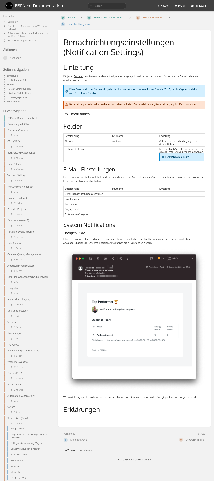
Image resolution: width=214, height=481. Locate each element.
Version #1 (10, 22)
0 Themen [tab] (70, 450)
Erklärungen (13, 101)
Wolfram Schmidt (17, 36)
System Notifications (19, 92)
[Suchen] (91, 5)
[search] (107, 6)
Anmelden (198, 5)
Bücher (180, 5)
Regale (162, 5)
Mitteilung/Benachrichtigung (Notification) (166, 104)
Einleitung (12, 75)
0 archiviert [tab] (86, 450)
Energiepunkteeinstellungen (172, 397)
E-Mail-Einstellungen (19, 88)
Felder (10, 84)
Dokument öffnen (20, 79)
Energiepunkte (19, 97)
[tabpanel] (134, 459)
